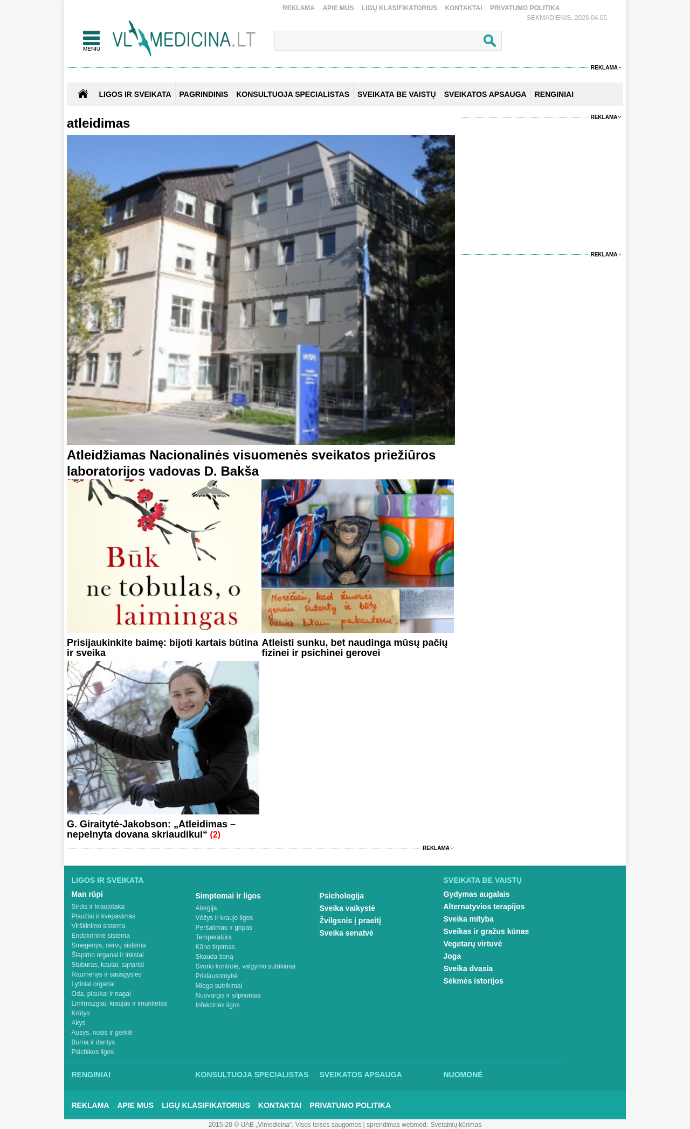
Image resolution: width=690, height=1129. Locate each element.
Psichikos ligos (93, 1052)
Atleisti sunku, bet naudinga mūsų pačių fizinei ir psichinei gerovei (354, 647)
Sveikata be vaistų (483, 880)
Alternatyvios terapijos (484, 906)
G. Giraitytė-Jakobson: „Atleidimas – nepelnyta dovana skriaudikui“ (151, 829)
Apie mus (338, 8)
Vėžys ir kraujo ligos (224, 918)
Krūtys (81, 1013)
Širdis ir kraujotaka (98, 906)
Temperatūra (214, 937)
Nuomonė (463, 1074)
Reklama (298, 8)
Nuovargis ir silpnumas (228, 995)
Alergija (206, 908)
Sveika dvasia (468, 968)
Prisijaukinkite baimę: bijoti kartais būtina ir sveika (162, 647)
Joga (452, 956)
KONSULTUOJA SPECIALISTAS (292, 94)
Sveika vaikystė (348, 908)
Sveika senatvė (347, 933)
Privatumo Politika (525, 8)
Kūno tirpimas (215, 947)
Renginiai (91, 1074)
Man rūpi (87, 894)
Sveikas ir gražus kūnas (486, 931)
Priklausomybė (217, 976)
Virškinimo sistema (99, 926)
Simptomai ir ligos (228, 895)
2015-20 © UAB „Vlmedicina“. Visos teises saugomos (285, 1124)
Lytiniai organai (93, 984)
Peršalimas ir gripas (224, 927)
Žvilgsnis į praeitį (350, 920)
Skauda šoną (214, 956)
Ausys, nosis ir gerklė (102, 1032)
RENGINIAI (554, 94)
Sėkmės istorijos (473, 981)
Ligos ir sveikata (135, 94)
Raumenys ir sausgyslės (107, 974)
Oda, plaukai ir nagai (101, 994)
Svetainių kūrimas (456, 1124)
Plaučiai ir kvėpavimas (104, 916)
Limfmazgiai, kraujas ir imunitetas (119, 1003)
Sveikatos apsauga (361, 1074)
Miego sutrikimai (219, 985)
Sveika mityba (469, 919)
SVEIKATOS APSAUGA (485, 94)
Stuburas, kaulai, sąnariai (108, 964)
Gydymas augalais (477, 894)
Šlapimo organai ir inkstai (108, 955)
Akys (79, 1023)
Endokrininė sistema (101, 935)
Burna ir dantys (93, 1042)
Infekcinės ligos (218, 1005)
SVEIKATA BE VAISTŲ (396, 94)
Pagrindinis (204, 94)
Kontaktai (463, 8)
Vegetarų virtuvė (473, 943)
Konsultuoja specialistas (252, 1074)
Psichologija (342, 895)
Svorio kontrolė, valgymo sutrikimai (245, 966)
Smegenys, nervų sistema (109, 945)
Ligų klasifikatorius (399, 8)
